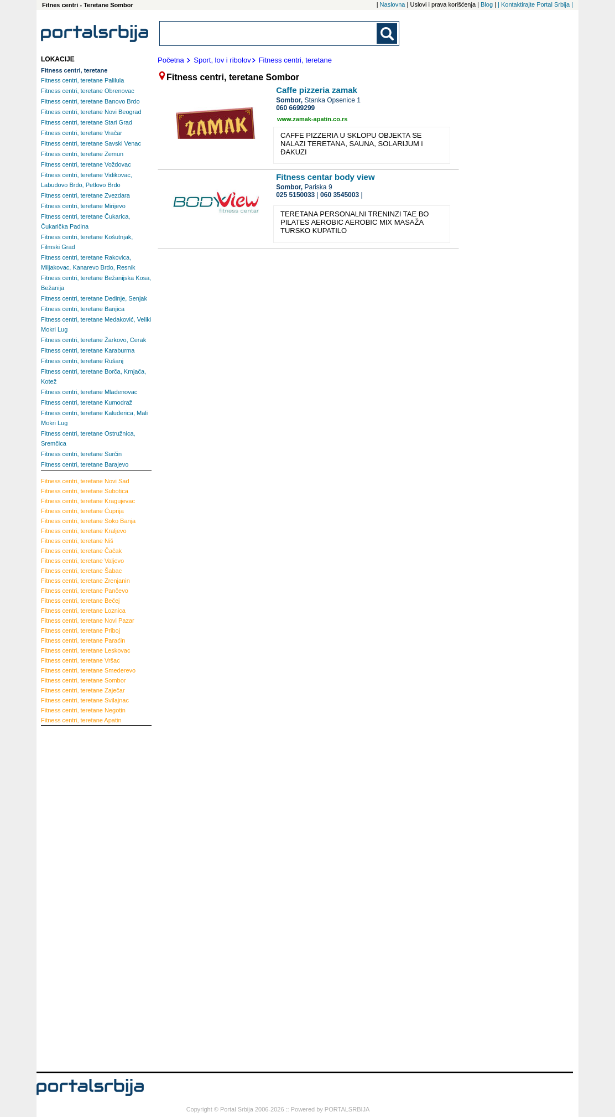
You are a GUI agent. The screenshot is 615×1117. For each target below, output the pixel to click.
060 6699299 (295, 108)
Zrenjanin (85, 580)
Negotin (83, 710)
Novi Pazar (87, 620)
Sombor (83, 680)
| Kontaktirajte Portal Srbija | (535, 4)
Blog (487, 4)
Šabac (81, 570)
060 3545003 (339, 195)
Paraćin (83, 640)
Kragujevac (88, 501)
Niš (77, 540)
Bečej (80, 600)
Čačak (81, 550)
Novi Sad (85, 481)
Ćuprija (82, 511)
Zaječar (83, 690)
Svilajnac (85, 700)
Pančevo (84, 590)
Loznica (83, 610)
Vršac (80, 660)
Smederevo (88, 670)
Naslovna (392, 4)
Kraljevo (84, 531)
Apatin (81, 720)
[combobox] (269, 33)
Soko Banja (88, 521)
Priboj (80, 630)
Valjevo (82, 560)
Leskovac (85, 650)
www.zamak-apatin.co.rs (312, 119)
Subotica (84, 491)
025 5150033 (295, 195)
